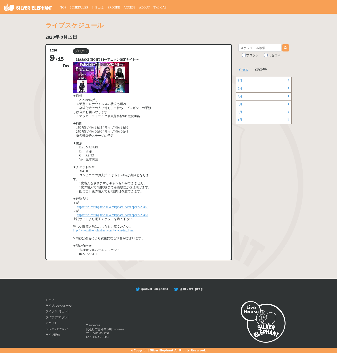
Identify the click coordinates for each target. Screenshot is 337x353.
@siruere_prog (188, 289)
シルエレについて (57, 329)
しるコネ (98, 7)
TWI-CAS (160, 7)
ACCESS (129, 7)
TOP (63, 7)
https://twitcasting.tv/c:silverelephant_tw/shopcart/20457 (112, 215)
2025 (243, 70)
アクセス (51, 323)
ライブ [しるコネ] (56, 311)
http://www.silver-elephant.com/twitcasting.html (103, 230)
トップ (49, 300)
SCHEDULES (79, 7)
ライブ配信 (52, 334)
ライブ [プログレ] (56, 317)
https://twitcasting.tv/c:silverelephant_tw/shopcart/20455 (112, 207)
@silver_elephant (151, 289)
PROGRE (114, 7)
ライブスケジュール (58, 305)
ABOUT (144, 7)
